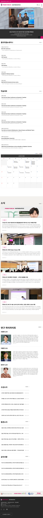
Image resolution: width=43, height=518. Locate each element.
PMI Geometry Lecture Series (28, 161)
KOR (38, 4)
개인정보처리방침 (4, 502)
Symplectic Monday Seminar (10, 172)
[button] (39, 37)
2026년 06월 (21, 156)
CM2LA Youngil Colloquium (16, 161)
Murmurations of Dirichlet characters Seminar (33, 162)
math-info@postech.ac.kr (6, 503)
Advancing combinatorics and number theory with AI (33, 161)
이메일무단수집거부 (11, 502)
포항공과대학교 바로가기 (6, 1)
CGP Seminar (16, 162)
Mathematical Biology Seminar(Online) (33, 163)
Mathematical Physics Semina (28, 162)
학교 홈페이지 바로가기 (6, 514)
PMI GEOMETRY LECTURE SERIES (33, 164)
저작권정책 (17, 502)
